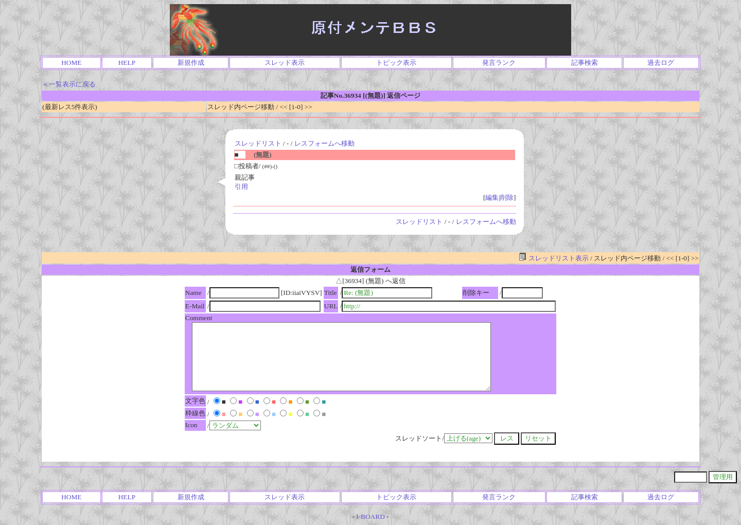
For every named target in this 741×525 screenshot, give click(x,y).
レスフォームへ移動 (324, 143)
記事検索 (584, 62)
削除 (507, 197)
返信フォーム (370, 269)
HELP (126, 62)
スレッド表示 (284, 62)
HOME (71, 62)
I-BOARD (370, 516)
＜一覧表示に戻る (69, 84)
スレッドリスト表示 (553, 258)
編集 (492, 197)
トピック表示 (396, 62)
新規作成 (191, 62)
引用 (241, 186)
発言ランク (499, 62)
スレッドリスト (258, 143)
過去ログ (660, 62)
